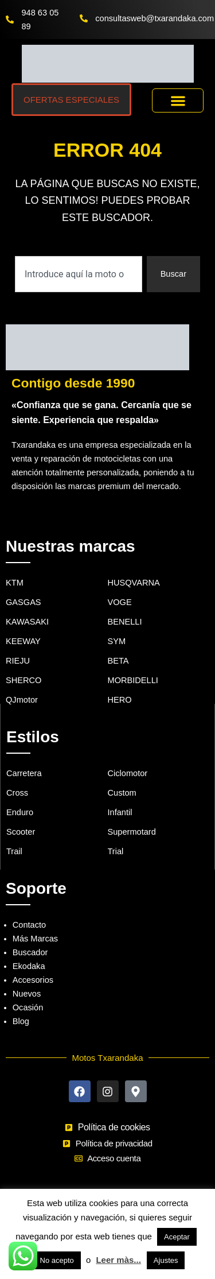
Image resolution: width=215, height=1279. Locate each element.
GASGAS (23, 602)
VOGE (120, 602)
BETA (118, 660)
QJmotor (22, 699)
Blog (21, 1021)
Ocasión (28, 1007)
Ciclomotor (128, 773)
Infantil (120, 812)
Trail (14, 851)
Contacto (29, 924)
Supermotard (132, 831)
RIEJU (18, 660)
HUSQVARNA (134, 582)
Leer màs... (118, 1260)
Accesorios (33, 980)
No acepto (57, 1260)
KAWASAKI (27, 621)
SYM (117, 641)
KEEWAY (23, 641)
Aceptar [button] (177, 1237)
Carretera (24, 773)
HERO (120, 699)
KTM (15, 582)
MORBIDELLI (133, 680)
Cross (17, 792)
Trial (116, 851)
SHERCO (23, 680)
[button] (178, 100)
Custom (122, 792)
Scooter (20, 831)
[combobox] (78, 274)
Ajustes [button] (166, 1260)
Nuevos (27, 993)
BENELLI (125, 621)
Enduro (19, 812)
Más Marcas (35, 938)
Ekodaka (29, 966)
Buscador (30, 952)
